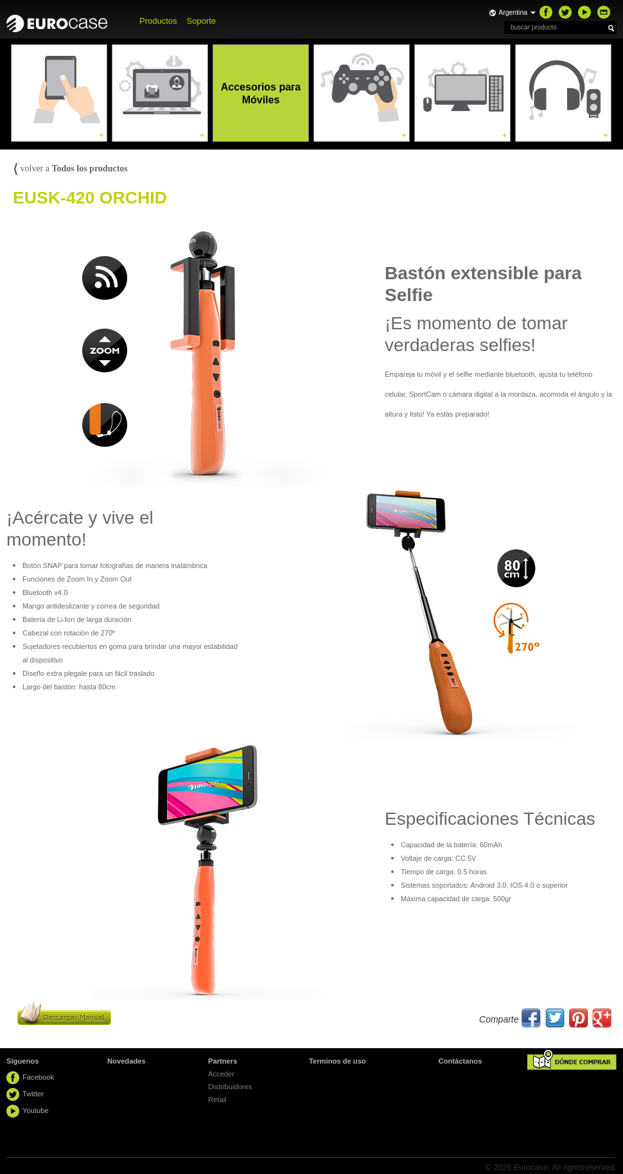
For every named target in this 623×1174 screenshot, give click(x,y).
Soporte (201, 21)
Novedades (126, 1061)
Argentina (517, 12)
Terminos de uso (337, 1061)
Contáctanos (460, 1061)
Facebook (38, 1077)
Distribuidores (230, 1087)
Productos (158, 21)
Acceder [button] (221, 1074)
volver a (70, 168)
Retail (217, 1099)
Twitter (33, 1094)
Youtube (35, 1110)
